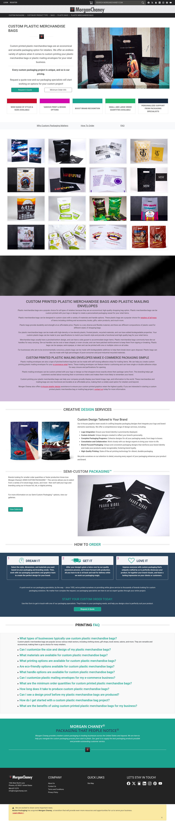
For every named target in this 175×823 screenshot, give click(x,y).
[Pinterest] (167, 3)
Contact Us (52, 786)
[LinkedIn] (160, 3)
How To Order (87, 130)
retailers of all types (149, 323)
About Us (51, 783)
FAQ (123, 130)
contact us (98, 394)
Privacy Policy (53, 792)
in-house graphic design (50, 392)
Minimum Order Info (58, 95)
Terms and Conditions (56, 789)
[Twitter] (152, 3)
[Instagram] (163, 3)
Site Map (90, 783)
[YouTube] (171, 3)
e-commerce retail (60, 370)
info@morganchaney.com (18, 791)
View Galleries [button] (15, 514)
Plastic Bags (62, 20)
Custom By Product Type (37, 20)
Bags (53, 20)
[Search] (117, 2)
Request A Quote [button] (25, 95)
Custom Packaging (16, 20)
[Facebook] (148, 3)
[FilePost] (156, 3)
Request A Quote (87, 614)
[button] (54, 15)
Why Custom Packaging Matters (52, 130)
